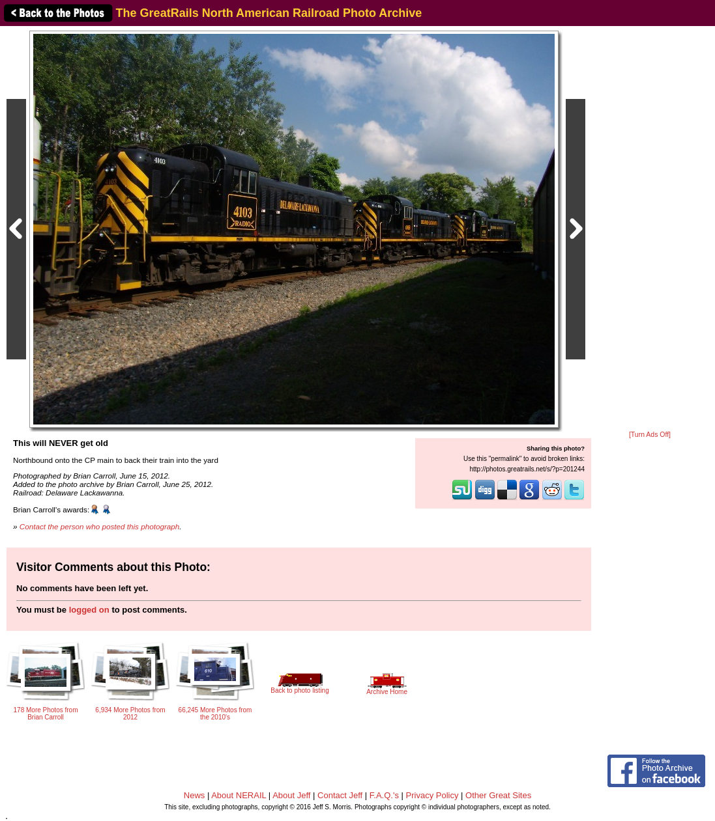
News (194, 795)
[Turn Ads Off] (650, 434)
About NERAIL (238, 795)
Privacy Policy (432, 795)
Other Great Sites (498, 795)
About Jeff (291, 795)
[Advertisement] (650, 229)
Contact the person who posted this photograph (100, 526)
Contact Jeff (339, 795)
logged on (89, 610)
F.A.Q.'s (384, 795)
